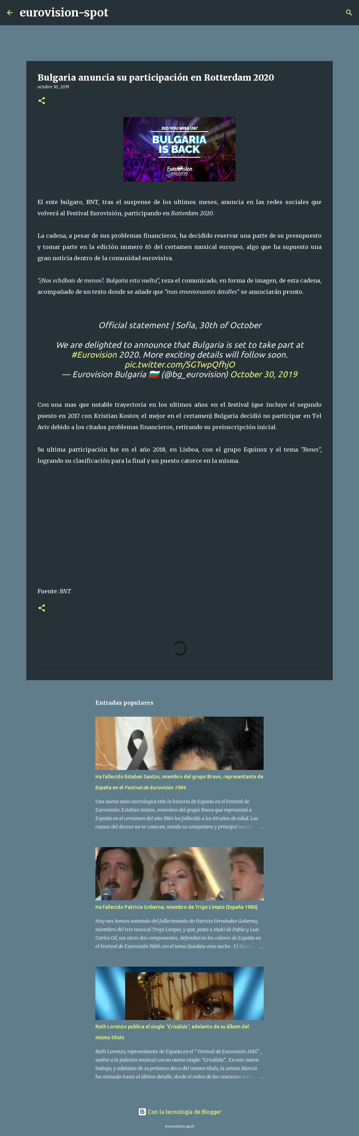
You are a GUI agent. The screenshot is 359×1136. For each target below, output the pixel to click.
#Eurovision (94, 354)
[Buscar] (118, 12)
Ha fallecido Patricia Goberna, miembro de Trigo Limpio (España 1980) (176, 907)
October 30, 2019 (263, 374)
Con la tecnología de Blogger (179, 1112)
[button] (42, 101)
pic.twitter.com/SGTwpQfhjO (179, 364)
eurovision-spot (64, 13)
